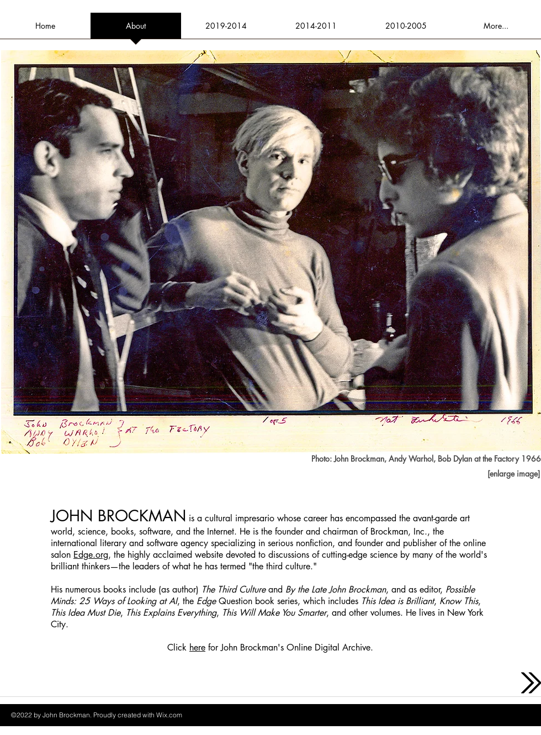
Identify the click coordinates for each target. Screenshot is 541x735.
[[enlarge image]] (513, 474)
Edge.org (90, 554)
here (197, 647)
